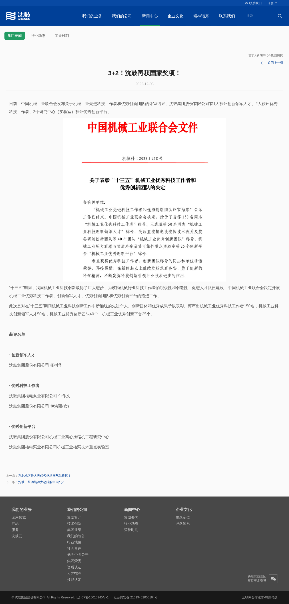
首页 (252, 55)
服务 (15, 530)
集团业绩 (74, 530)
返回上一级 (275, 63)
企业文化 (175, 16)
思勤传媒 (271, 597)
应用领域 (19, 517)
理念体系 (183, 523)
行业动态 (38, 36)
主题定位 (183, 517)
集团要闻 (15, 36)
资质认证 (74, 567)
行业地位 (74, 542)
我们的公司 (122, 16)
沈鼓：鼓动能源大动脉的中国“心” (41, 482)
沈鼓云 (17, 536)
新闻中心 (150, 16)
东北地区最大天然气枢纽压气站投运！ (44, 475)
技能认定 (74, 580)
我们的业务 (92, 16)
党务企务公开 (77, 555)
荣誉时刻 (62, 36)
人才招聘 (74, 573)
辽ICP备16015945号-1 (92, 597)
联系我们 (255, 3)
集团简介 (74, 517)
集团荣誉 (74, 561)
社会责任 (74, 548)
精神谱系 (201, 16)
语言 (271, 3)
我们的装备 (76, 536)
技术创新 (74, 523)
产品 (15, 523)
